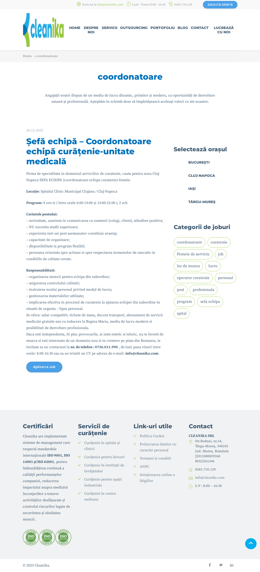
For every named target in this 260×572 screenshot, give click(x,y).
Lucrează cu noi (224, 30)
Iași (192, 188)
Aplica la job (44, 367)
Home (74, 28)
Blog (183, 28)
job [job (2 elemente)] (220, 254)
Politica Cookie (152, 436)
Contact (200, 28)
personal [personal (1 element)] (225, 277)
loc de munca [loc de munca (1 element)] (188, 266)
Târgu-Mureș (201, 202)
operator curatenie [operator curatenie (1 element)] (193, 277)
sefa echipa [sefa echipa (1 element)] (210, 301)
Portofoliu (162, 28)
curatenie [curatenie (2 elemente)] (219, 242)
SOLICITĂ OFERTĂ (220, 5)
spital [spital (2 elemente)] (181, 313)
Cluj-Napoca (201, 175)
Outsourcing (134, 28)
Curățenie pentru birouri (104, 457)
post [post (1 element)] (180, 289)
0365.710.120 (183, 4)
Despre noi (91, 30)
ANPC (144, 466)
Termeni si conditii (155, 458)
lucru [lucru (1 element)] (213, 266)
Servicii (109, 28)
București (199, 162)
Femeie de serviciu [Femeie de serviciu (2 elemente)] (193, 254)
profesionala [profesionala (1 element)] (203, 289)
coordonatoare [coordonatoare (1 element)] (189, 242)
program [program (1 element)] (184, 301)
